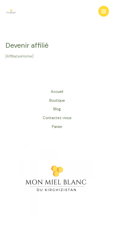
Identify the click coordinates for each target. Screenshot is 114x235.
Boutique (57, 100)
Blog (57, 109)
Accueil (57, 91)
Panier (57, 126)
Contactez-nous (57, 118)
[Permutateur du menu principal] (103, 11)
